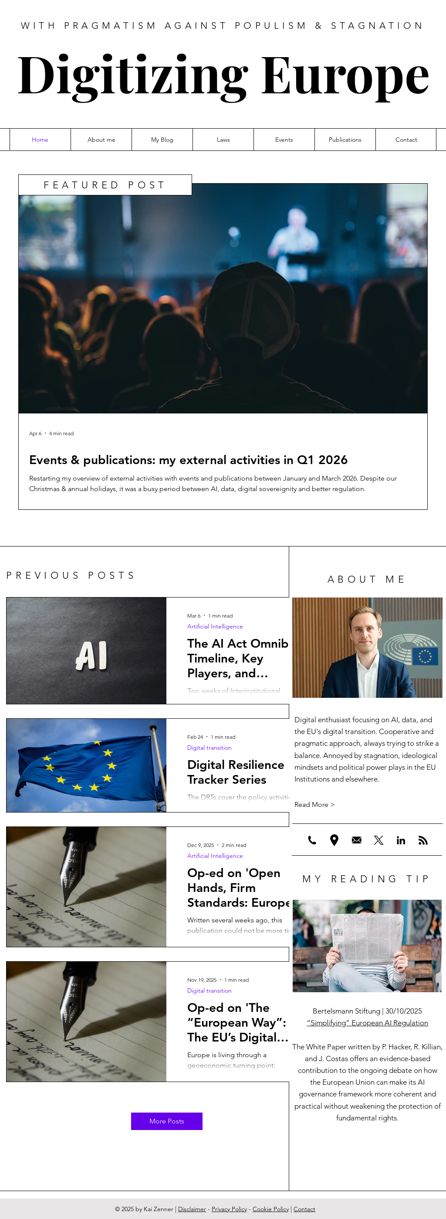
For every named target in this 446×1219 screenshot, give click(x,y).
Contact (304, 1209)
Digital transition (209, 747)
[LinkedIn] (401, 840)
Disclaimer (192, 1209)
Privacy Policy (229, 1209)
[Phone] (312, 840)
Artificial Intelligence (215, 626)
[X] (379, 840)
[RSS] (423, 840)
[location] (334, 840)
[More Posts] (167, 1121)
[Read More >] (367, 804)
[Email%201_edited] (356, 840)
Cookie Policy (271, 1209)
